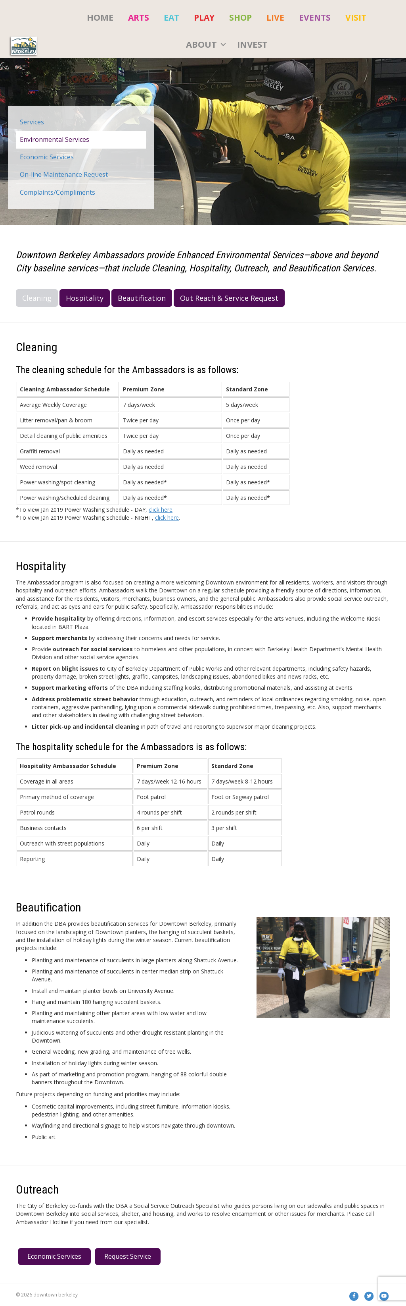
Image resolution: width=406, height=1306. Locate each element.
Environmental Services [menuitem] (54, 139)
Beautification (142, 298)
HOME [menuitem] (100, 17)
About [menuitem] (201, 44)
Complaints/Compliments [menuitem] (57, 192)
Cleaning (37, 298)
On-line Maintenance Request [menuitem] (64, 174)
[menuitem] (138, 17)
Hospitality (84, 298)
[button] (223, 44)
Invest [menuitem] (252, 44)
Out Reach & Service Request (229, 298)
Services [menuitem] (32, 122)
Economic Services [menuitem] (47, 157)
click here (160, 509)
